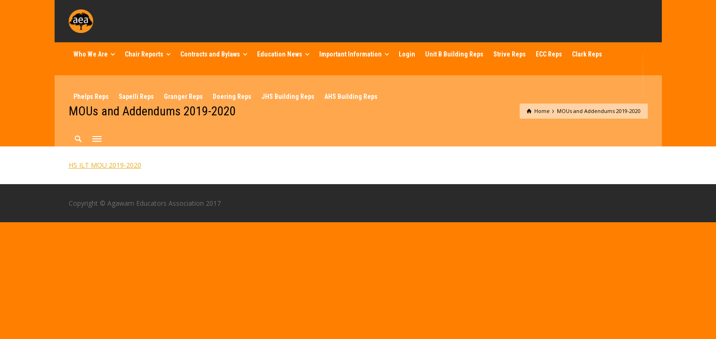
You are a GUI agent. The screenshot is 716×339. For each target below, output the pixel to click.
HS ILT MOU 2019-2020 (105, 165)
